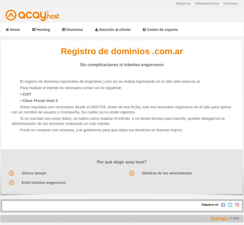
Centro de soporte (160, 30)
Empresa (183, 3)
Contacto (231, 3)
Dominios (72, 30)
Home (13, 30)
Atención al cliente (112, 30)
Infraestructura (207, 3)
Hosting (41, 30)
